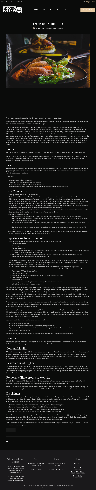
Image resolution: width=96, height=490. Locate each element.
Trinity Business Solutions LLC (51, 487)
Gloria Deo (39, 487)
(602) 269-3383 (90, 2)
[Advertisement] (48, 103)
